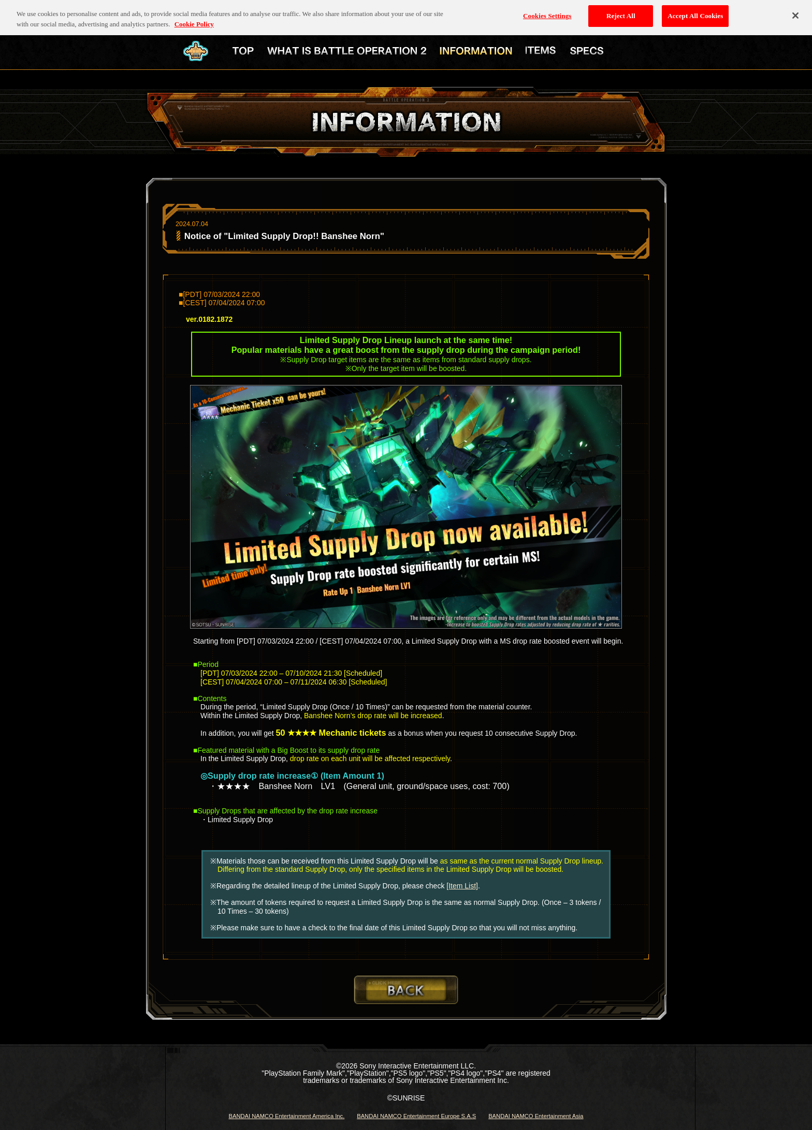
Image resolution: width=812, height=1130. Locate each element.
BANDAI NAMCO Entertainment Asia (535, 1116)
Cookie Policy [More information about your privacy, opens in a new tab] (194, 19)
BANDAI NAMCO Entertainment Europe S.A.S (416, 1116)
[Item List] (462, 886)
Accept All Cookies (695, 10)
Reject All (620, 10)
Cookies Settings (547, 10)
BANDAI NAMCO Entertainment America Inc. (286, 1116)
